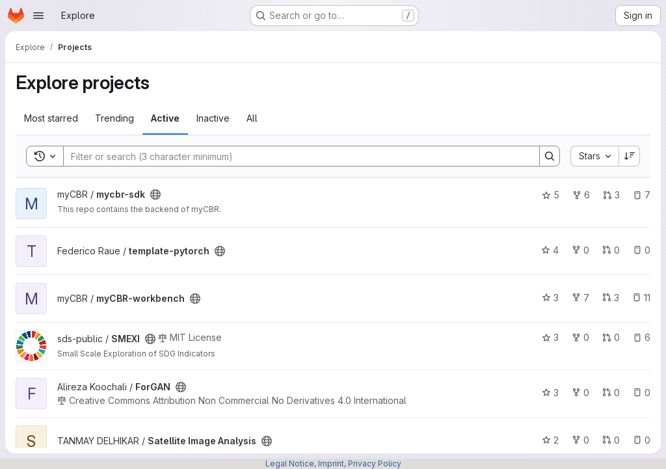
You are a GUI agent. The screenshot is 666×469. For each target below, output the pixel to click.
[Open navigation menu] (38, 15)
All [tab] (252, 118)
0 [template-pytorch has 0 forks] (580, 250)
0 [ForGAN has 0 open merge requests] (611, 392)
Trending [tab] (114, 118)
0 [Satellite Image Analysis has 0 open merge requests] (611, 440)
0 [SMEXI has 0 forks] (580, 337)
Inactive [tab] (213, 118)
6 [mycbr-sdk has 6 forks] (581, 194)
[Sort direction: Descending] (629, 156)
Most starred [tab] (51, 118)
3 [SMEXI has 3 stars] (550, 337)
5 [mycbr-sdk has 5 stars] (550, 194)
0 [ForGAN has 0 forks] (580, 392)
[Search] (295, 156)
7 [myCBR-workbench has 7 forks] (580, 297)
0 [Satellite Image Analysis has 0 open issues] (641, 440)
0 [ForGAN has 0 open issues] (641, 392)
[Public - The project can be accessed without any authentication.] (155, 194)
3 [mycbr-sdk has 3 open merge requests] (611, 194)
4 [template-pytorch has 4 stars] (550, 250)
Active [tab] (165, 118)
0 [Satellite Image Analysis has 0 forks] (580, 440)
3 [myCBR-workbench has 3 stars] (550, 297)
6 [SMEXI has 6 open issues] (641, 337)
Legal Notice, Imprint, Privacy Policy (333, 463)
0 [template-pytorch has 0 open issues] (641, 250)
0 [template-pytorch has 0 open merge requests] (611, 250)
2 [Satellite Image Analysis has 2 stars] (550, 440)
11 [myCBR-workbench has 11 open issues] (641, 297)
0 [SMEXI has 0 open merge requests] (611, 337)
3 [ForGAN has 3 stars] (550, 392)
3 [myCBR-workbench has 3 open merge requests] (610, 297)
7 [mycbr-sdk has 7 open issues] (641, 194)
